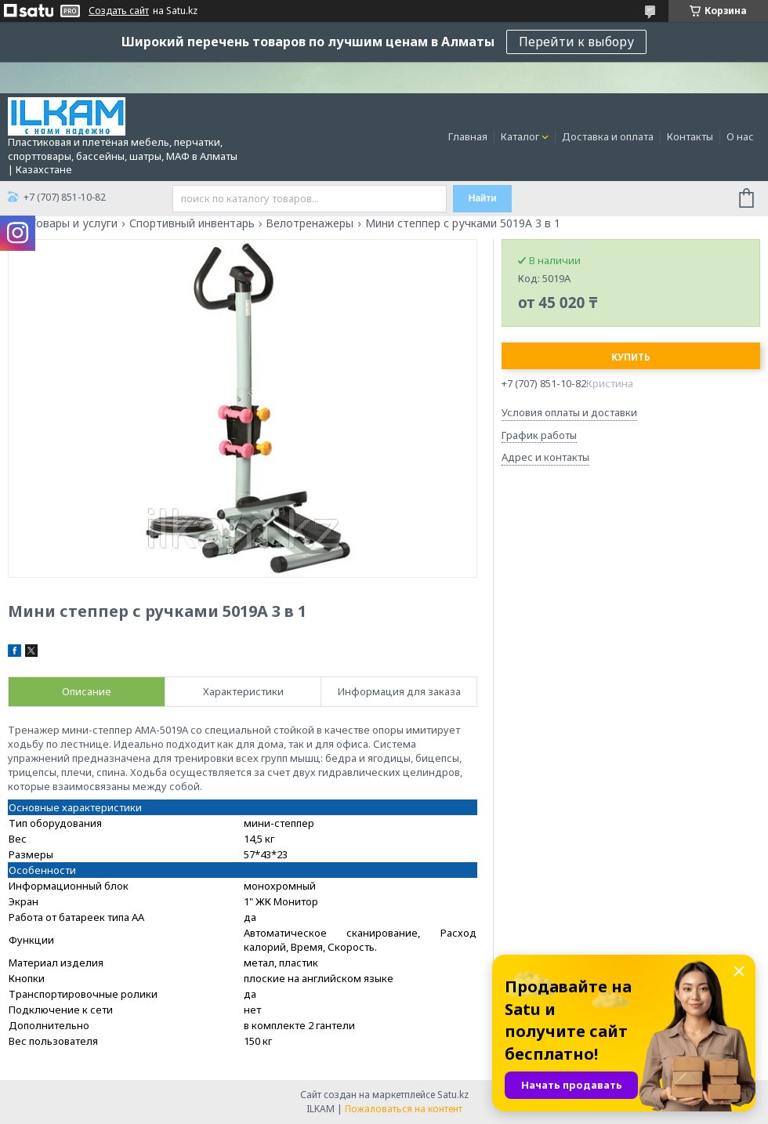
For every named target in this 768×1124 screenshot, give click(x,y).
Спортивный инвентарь (192, 223)
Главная (467, 136)
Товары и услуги (74, 223)
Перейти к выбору (576, 41)
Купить (630, 357)
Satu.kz (453, 1094)
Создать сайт (119, 10)
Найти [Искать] (483, 198)
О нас (740, 136)
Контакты (690, 136)
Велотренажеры (309, 223)
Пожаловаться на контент (403, 1108)
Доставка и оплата (608, 136)
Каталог (520, 136)
